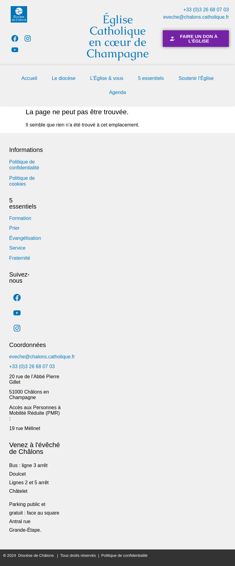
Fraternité (19, 258)
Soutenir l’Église (196, 78)
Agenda (117, 92)
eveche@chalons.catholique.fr (196, 17)
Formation (20, 218)
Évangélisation (25, 238)
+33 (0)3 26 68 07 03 (206, 9)
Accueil (29, 78)
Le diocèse (63, 78)
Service (17, 248)
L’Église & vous (107, 78)
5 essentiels (151, 78)
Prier (14, 228)
